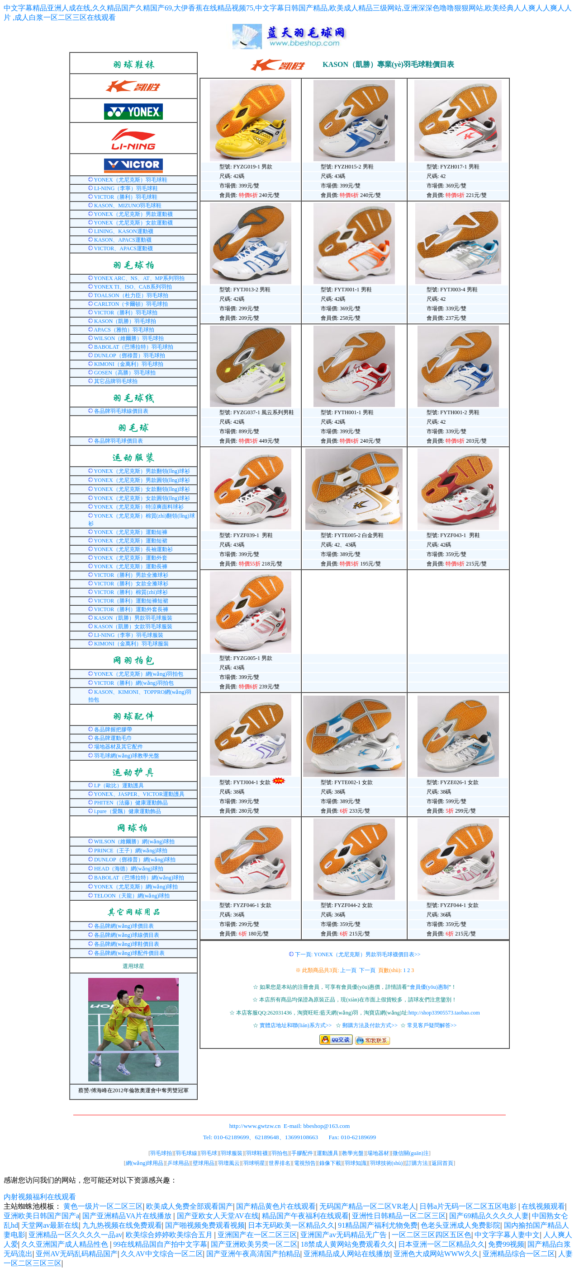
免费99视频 (506, 1244)
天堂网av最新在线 (50, 1225)
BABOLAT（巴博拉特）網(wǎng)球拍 (139, 877)
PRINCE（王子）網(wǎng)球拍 (130, 850)
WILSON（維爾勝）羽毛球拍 (129, 338)
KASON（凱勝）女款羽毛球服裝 (133, 626)
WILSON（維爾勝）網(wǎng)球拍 (134, 841)
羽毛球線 (186, 1153)
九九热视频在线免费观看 (122, 1225)
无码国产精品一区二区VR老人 (367, 1206)
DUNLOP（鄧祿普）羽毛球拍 (129, 355)
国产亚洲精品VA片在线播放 (127, 1216)
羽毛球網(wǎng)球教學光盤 (126, 756)
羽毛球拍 (161, 1153)
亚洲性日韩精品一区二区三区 (399, 1216)
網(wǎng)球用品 (145, 1163)
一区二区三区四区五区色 (431, 1235)
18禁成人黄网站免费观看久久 (348, 1244)
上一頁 (348, 970)
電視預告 (305, 1163)
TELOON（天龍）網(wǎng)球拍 (132, 896)
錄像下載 (330, 1163)
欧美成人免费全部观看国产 (189, 1206)
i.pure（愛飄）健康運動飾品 (127, 811)
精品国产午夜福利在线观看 (305, 1216)
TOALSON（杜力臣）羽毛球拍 (131, 295)
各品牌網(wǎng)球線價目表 (126, 935)
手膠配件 (302, 1153)
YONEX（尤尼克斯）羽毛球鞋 (130, 180)
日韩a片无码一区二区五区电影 (468, 1206)
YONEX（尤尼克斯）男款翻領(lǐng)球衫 (142, 471)
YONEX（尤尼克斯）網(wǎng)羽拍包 (139, 674)
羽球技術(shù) (386, 1163)
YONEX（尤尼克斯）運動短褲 (130, 532)
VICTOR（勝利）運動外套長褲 (131, 609)
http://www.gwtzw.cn (255, 1125)
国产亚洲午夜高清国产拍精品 (253, 1254)
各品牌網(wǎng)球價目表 (124, 926)
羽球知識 (355, 1163)
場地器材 (378, 1153)
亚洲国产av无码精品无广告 (344, 1235)
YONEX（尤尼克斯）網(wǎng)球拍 (136, 887)
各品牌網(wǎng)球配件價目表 (129, 953)
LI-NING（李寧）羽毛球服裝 (128, 635)
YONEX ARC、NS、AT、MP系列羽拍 (139, 278)
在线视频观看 (543, 1206)
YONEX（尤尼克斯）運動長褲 (130, 566)
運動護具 (327, 1153)
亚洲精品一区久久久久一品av (75, 1235)
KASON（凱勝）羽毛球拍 (125, 321)
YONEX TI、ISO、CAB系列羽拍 (133, 287)
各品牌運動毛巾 (113, 738)
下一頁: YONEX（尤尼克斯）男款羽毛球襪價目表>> (358, 954)
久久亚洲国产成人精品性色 (65, 1244)
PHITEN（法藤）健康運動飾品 (131, 803)
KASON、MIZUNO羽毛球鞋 (127, 205)
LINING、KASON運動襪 (123, 231)
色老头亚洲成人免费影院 (460, 1225)
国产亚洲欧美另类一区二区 (254, 1244)
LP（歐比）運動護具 (119, 785)
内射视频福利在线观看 (40, 1197)
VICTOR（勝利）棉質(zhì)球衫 (131, 592)
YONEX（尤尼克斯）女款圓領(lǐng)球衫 (142, 498)
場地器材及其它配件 (118, 747)
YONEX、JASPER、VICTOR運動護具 (139, 794)
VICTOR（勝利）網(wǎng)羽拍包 (134, 683)
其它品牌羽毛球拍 (116, 381)
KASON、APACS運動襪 (123, 240)
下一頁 (367, 970)
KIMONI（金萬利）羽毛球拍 (128, 364)
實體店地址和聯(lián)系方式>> (296, 1025)
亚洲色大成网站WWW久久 (436, 1254)
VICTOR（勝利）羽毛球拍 (125, 312)
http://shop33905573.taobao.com (444, 1013)
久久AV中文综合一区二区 (162, 1254)
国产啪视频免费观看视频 (205, 1225)
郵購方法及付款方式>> (370, 1025)
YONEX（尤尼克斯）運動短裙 (130, 541)
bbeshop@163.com (326, 1125)
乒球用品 (178, 1163)
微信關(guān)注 (410, 1153)
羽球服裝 (231, 1153)
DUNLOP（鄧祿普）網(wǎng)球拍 (135, 859)
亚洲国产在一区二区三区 (257, 1235)
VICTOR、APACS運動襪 (123, 248)
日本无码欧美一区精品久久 (291, 1225)
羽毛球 (209, 1153)
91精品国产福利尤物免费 (378, 1225)
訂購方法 (417, 1163)
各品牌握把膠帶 (113, 729)
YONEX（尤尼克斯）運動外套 (130, 558)
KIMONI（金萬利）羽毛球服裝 (131, 644)
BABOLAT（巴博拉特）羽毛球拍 (133, 347)
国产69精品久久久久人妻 (489, 1216)
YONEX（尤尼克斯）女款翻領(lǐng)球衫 (142, 489)
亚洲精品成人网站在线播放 (347, 1254)
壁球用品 (203, 1163)
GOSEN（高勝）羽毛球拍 (125, 372)
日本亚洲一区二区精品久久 (441, 1244)
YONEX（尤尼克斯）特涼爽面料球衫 (139, 507)
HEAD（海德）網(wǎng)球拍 (128, 868)
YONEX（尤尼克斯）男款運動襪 (133, 214)
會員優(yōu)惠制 (429, 987)
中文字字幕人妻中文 (507, 1235)
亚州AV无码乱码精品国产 (77, 1254)
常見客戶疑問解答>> (432, 1025)
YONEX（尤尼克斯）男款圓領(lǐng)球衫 (142, 480)
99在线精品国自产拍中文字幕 (160, 1244)
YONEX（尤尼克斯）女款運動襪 (133, 223)
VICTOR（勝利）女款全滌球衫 (131, 583)
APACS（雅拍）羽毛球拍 (124, 330)
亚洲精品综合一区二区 (519, 1254)
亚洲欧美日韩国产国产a (41, 1216)
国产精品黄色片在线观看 (276, 1206)
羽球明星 (254, 1163)
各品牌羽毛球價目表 (118, 441)
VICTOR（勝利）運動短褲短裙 (131, 601)
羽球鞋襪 (257, 1153)
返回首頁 (442, 1163)
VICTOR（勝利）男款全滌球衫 (131, 575)
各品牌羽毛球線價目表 (121, 411)
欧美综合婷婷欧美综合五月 (170, 1235)
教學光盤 (353, 1153)
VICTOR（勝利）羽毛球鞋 (125, 197)
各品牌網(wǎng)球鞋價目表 (126, 944)
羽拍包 (279, 1153)
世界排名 (279, 1163)
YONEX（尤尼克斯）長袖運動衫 (133, 549)
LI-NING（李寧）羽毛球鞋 (126, 188)
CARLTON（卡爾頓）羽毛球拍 (131, 304)
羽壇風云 (229, 1163)
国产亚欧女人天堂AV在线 (218, 1216)
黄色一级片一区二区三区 (103, 1206)
